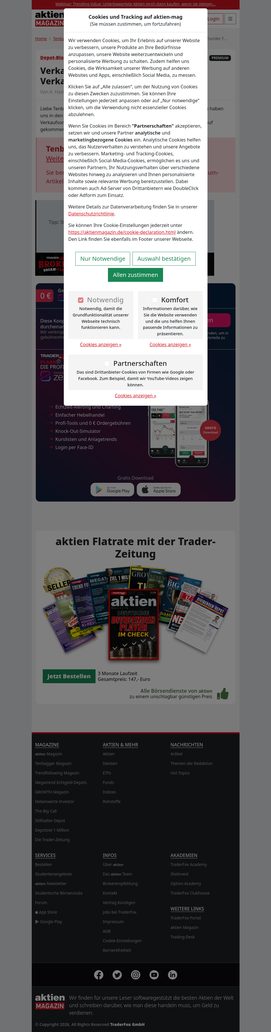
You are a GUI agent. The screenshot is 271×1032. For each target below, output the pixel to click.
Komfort (174, 299)
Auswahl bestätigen (163, 258)
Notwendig (105, 299)
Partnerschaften (140, 363)
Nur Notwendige (102, 258)
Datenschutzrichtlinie (91, 214)
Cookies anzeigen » (101, 344)
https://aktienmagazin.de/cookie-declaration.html (122, 232)
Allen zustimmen (135, 275)
